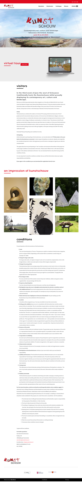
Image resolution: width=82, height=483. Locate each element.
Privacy (67, 481)
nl (74, 1)
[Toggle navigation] (74, 6)
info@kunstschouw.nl (28, 443)
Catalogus (58, 6)
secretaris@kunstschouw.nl (23, 441)
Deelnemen (50, 6)
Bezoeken (41, 6)
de (77, 1)
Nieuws (66, 6)
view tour (25, 64)
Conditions (44, 481)
